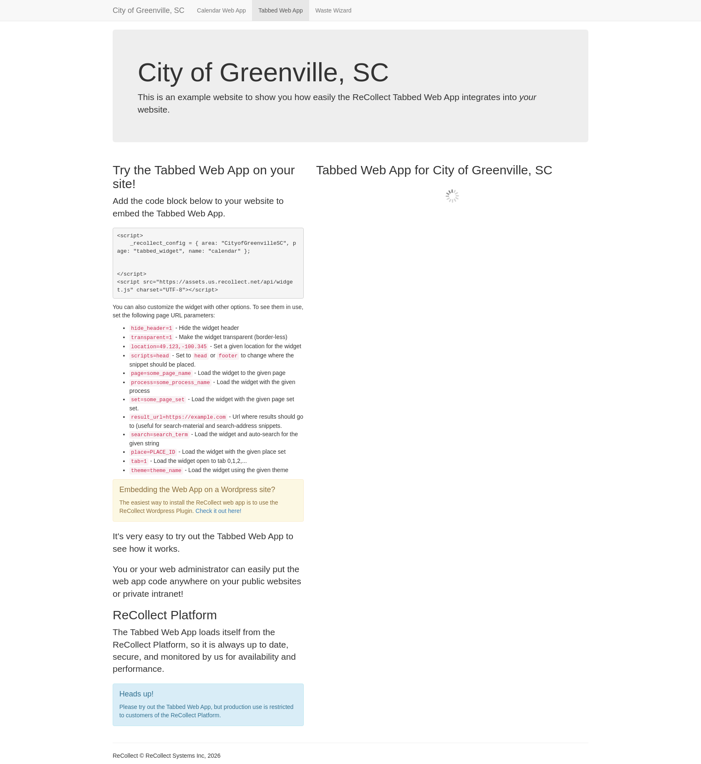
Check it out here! (219, 511)
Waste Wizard (333, 10)
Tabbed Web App (280, 10)
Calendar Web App (221, 10)
